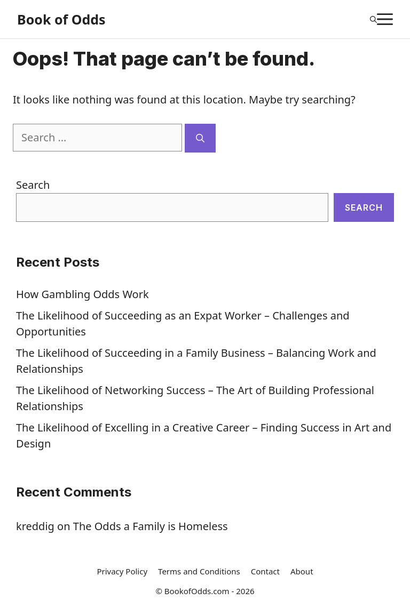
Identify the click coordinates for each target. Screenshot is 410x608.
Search (33, 185)
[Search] (200, 138)
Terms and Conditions (199, 571)
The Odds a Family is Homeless (150, 526)
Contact (265, 571)
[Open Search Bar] (373, 19)
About (301, 571)
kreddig (35, 526)
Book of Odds (61, 19)
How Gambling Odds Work (82, 294)
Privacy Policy (122, 571)
